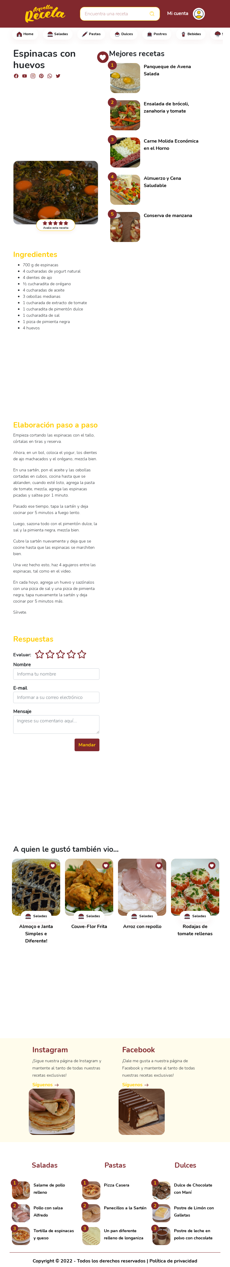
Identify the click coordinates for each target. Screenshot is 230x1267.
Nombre (22, 664)
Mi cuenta (177, 13)
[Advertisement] (56, 117)
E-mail (20, 688)
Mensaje (22, 711)
